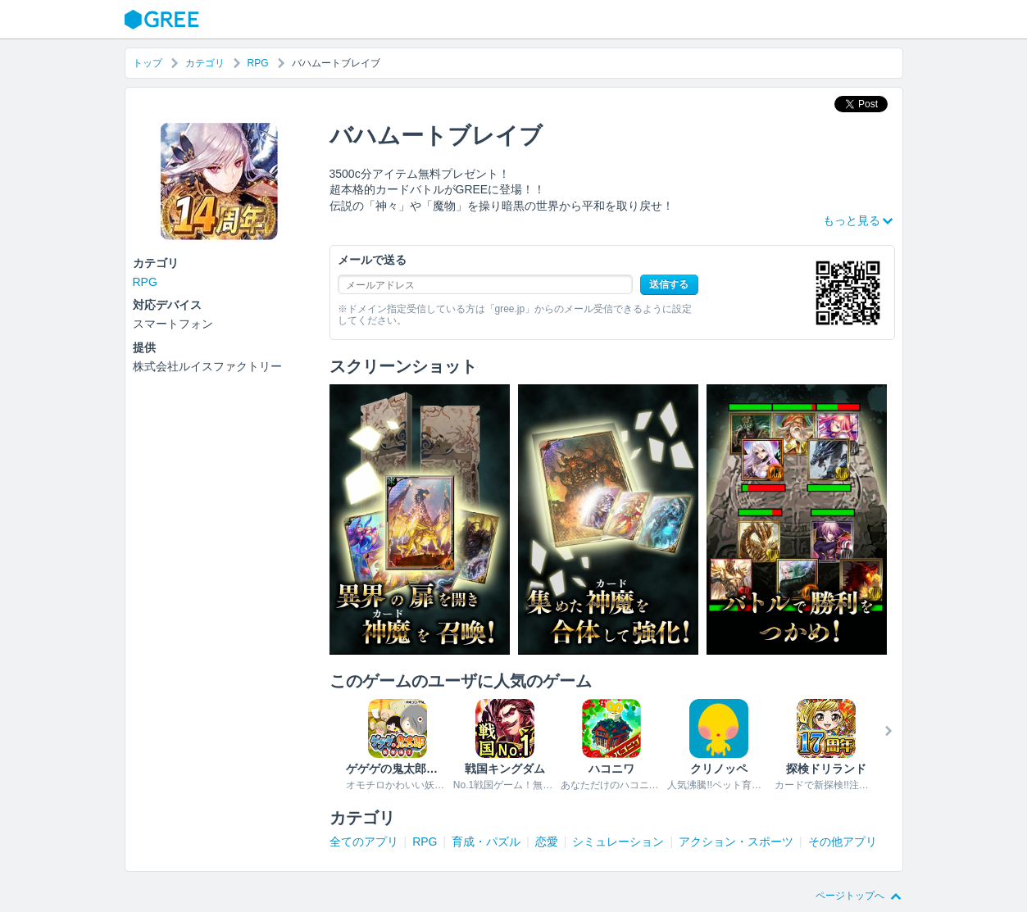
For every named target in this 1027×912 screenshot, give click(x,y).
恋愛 (546, 841)
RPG (258, 63)
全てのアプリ (363, 841)
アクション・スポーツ (736, 841)
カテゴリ (205, 63)
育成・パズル (486, 841)
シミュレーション (618, 841)
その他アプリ (842, 841)
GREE (164, 19)
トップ (147, 63)
